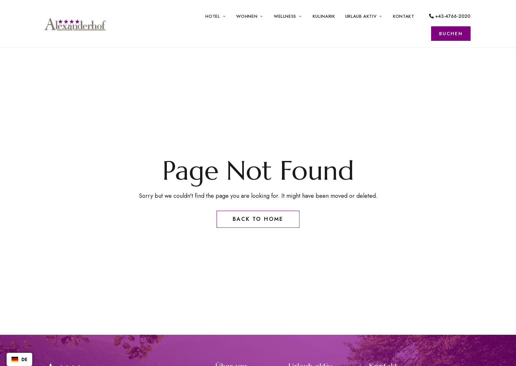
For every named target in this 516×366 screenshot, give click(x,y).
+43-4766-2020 (450, 16)
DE (19, 359)
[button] (451, 33)
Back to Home (258, 219)
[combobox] (19, 359)
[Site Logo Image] (75, 24)
